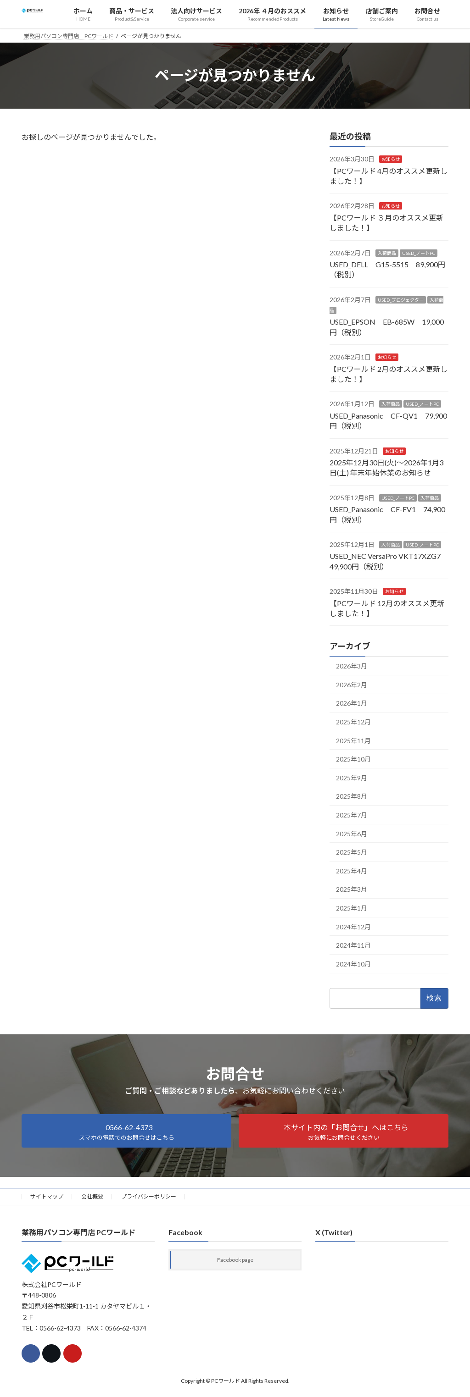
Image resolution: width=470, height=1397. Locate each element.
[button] (126, 1131)
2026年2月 (351, 684)
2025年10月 (353, 759)
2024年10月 (353, 963)
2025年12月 (353, 722)
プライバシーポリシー (148, 1196)
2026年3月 (351, 666)
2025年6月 (351, 833)
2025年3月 (351, 889)
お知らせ (390, 159)
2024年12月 (353, 926)
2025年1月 (351, 908)
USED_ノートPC (418, 252)
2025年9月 (351, 777)
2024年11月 (353, 945)
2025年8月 (351, 796)
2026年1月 (351, 703)
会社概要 (92, 1196)
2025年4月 (351, 870)
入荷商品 (387, 252)
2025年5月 (351, 852)
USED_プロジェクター (401, 299)
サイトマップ (46, 1196)
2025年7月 (351, 815)
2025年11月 (353, 740)
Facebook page (235, 1259)
